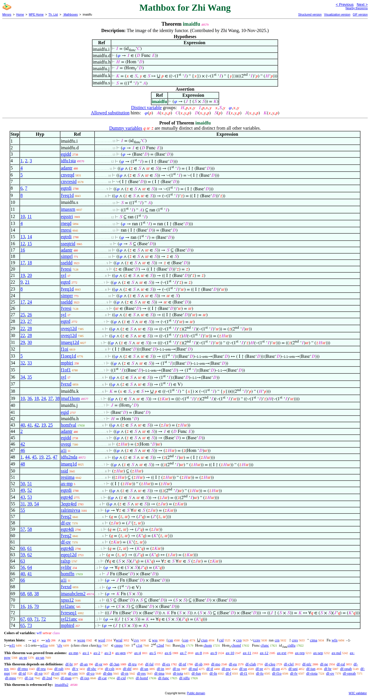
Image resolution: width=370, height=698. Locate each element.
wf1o (44, 645)
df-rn (124, 673)
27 (29, 321)
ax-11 (247, 653)
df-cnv (73, 673)
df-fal (149, 664)
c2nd (160, 645)
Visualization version (337, 14)
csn (170, 640)
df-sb (199, 664)
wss (155, 640)
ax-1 (86, 653)
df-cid (121, 678)
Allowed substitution (110, 112)
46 (22, 450)
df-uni (293, 669)
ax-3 (107, 653)
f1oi (64, 349)
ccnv (256, 640)
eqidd (66, 154)
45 (34, 457)
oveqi (66, 444)
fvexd (66, 383)
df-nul (193, 669)
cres (295, 640)
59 (22, 554)
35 (29, 377)
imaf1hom (70, 398)
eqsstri (67, 216)
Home (20, 14)
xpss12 (67, 600)
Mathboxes (70, 14)
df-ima (159, 673)
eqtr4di (67, 529)
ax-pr (23, 657)
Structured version (309, 14)
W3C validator (358, 693)
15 (29, 243)
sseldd (66, 262)
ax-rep (299, 653)
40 (22, 424)
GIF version (360, 14)
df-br (328, 669)
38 (57, 398)
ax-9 (213, 653)
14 (29, 236)
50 (22, 483)
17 (22, 262)
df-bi (69, 664)
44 (27, 457)
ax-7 (183, 653)
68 (22, 593)
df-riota (311, 673)
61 (29, 548)
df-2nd (47, 678)
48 (22, 463)
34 (22, 377)
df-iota (178, 673)
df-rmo (22, 669)
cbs (182, 645)
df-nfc (307, 664)
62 (29, 554)
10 (22, 216)
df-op (276, 669)
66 (22, 580)
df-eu (233, 664)
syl (63, 275)
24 (29, 301)
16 (22, 249)
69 (29, 619)
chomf (236, 645)
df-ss (176, 669)
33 (29, 362)
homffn (67, 573)
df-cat (102, 678)
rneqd (66, 223)
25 (22, 314)
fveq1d (67, 195)
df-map (66, 678)
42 (36, 424)
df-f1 (243, 673)
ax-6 (168, 653)
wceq (81, 640)
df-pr (259, 669)
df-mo (215, 664)
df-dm (107, 673)
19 (22, 275)
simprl (67, 256)
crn (277, 640)
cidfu (291, 645)
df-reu (41, 669)
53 (29, 497)
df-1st (29, 678)
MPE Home (36, 14)
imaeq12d (70, 342)
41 (29, 424)
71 (36, 619)
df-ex (166, 664)
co (99, 645)
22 (22, 328)
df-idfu (184, 678)
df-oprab (349, 673)
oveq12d (69, 328)
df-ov (66, 522)
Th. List (53, 14)
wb (48, 640)
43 (22, 497)
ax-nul (336, 653)
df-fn (213, 673)
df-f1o (277, 673)
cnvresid (68, 181)
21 (27, 282)
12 (22, 243)
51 (29, 483)
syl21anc (69, 619)
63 (22, 561)
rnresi (66, 230)
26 (29, 314)
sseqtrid (68, 243)
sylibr (66, 567)
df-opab (346, 669)
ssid (64, 470)
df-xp (38, 673)
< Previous (345, 4)
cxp (239, 640)
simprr (67, 295)
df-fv (294, 673)
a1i (63, 450)
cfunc (265, 645)
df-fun (196, 673)
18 (29, 262)
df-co (90, 673)
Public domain (196, 693)
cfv (60, 645)
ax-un (40, 657)
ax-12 (264, 653)
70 (36, 606)
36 (29, 398)
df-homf (142, 678)
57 (22, 529)
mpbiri (67, 362)
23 (22, 321)
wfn (334, 640)
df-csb (109, 669)
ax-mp (67, 483)
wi (34, 640)
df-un (144, 669)
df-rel (55, 673)
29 (22, 342)
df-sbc (92, 669)
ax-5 (152, 653)
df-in (160, 669)
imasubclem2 (73, 593)
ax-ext (281, 653)
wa (63, 640)
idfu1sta (68, 160)
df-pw (226, 669)
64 (29, 567)
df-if (209, 669)
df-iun (310, 669)
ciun (204, 640)
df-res (141, 673)
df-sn (243, 669)
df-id (22, 673)
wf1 (12, 645)
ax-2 (96, 653)
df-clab (250, 664)
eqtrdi (66, 188)
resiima (67, 477)
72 (43, 619)
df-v (75, 669)
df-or (98, 664)
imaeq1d (69, 463)
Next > (362, 4)
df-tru (132, 664)
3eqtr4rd (68, 503)
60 (22, 548)
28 (29, 328)
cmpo (118, 645)
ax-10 (230, 653)
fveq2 (66, 516)
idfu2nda (69, 457)
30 (29, 342)
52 (29, 490)
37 (50, 398)
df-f (229, 673)
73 (29, 625)
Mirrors (6, 14)
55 (22, 510)
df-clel (289, 664)
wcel (101, 640)
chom (208, 645)
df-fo (260, 673)
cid (221, 640)
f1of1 (66, 369)
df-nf (182, 664)
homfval (68, 424)
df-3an (114, 664)
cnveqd (67, 174)
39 (29, 503)
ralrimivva (70, 510)
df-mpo (10, 678)
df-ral (340, 664)
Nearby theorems (356, 8)
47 (55, 457)
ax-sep (318, 653)
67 (22, 619)
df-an (84, 664)
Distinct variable (146, 107)
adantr (66, 167)
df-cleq (269, 664)
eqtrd (65, 282)
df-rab (59, 669)
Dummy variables (125, 128)
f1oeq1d (68, 355)
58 (29, 529)
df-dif (127, 669)
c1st (139, 645)
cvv (136, 640)
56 (22, 567)
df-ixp (84, 678)
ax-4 (137, 653)
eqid (65, 412)
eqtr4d (67, 497)
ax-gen (120, 653)
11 (29, 216)
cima (313, 640)
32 (22, 362)
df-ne (324, 664)
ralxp (65, 561)
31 (22, 503)
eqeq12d (68, 554)
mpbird (67, 625)
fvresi (66, 269)
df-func (163, 678)
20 (29, 275)
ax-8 (198, 653)
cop (185, 640)
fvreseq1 (69, 612)
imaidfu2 (61, 684)
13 (22, 236)
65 (22, 625)
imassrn (68, 209)
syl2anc (68, 606)
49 (22, 490)
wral (119, 640)
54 (36, 503)
